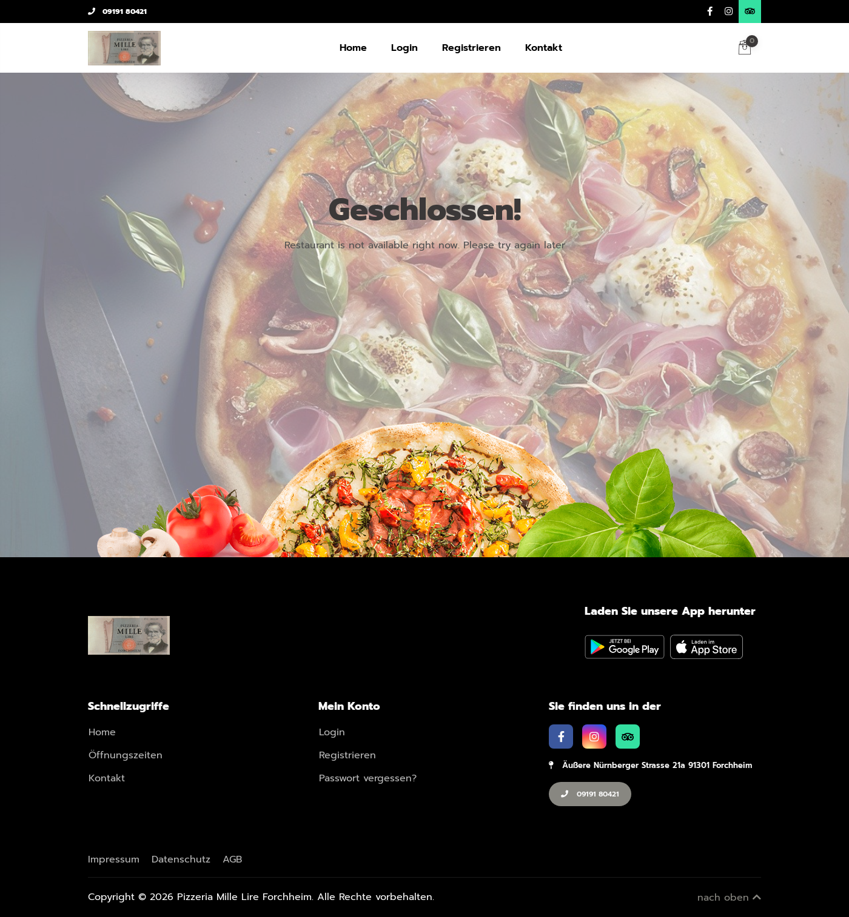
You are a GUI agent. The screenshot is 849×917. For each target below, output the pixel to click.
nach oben (729, 897)
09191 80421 (117, 11)
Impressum (113, 859)
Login (404, 48)
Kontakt (543, 48)
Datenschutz (181, 859)
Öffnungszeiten (126, 755)
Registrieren (471, 48)
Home (353, 48)
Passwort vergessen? (368, 778)
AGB (232, 859)
